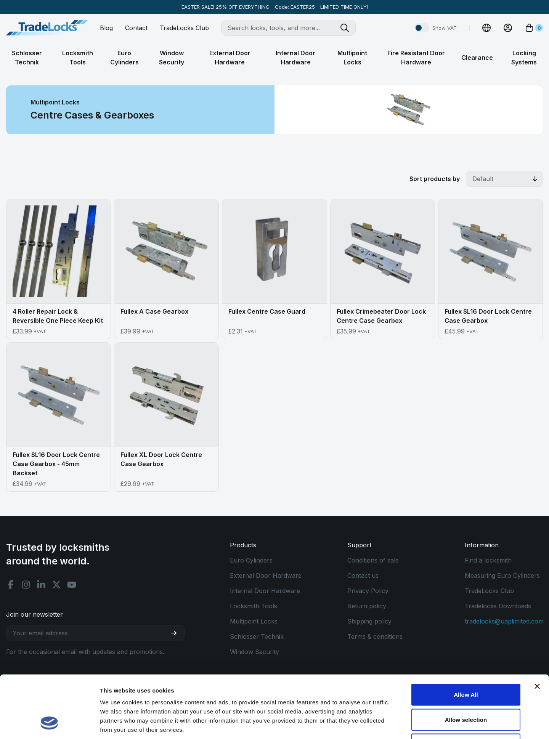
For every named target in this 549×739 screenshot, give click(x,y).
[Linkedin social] (41, 584)
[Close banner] (537, 630)
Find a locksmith (488, 560)
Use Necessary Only (466, 689)
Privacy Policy (367, 591)
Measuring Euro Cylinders (502, 575)
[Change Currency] (486, 27)
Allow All (466, 639)
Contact (136, 28)
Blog (106, 28)
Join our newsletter (34, 614)
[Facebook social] (10, 584)
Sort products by (434, 179)
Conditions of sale (373, 560)
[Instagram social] (25, 584)
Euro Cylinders (251, 560)
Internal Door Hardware (265, 591)
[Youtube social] (71, 584)
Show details (400, 724)
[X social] (56, 584)
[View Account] (507, 27)
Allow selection (466, 664)
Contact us (363, 575)
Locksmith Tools (253, 606)
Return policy (366, 606)
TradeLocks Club (184, 28)
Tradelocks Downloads (498, 606)
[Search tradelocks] (347, 27)
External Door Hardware (266, 575)
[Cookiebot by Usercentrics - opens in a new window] (49, 724)
